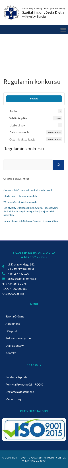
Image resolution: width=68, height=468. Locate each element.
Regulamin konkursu (45, 57)
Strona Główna (14, 316)
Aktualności (12, 323)
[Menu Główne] (63, 30)
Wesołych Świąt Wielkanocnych (19, 202)
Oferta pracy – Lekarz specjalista (20, 195)
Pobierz (34, 98)
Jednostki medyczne (18, 338)
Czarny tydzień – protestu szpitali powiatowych (27, 190)
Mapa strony (13, 399)
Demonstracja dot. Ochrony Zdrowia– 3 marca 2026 (30, 220)
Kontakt (10, 353)
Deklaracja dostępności (19, 391)
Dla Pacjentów (14, 345)
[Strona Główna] (20, 57)
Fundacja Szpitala (16, 377)
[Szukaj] (59, 164)
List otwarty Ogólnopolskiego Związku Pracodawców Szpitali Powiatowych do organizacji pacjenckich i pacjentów (30, 211)
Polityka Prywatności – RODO (24, 384)
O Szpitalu (11, 331)
